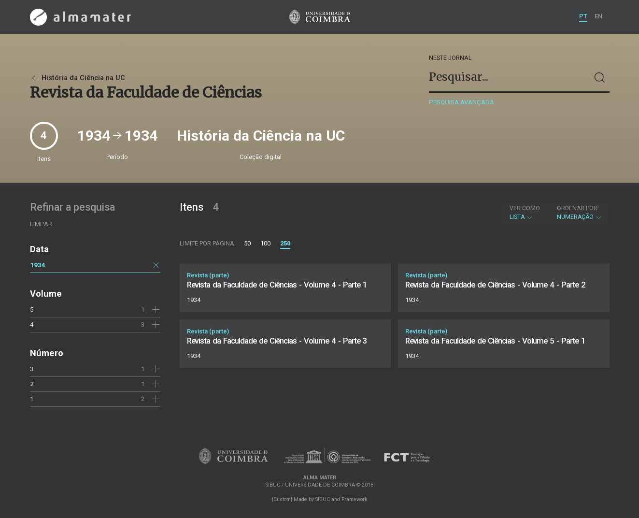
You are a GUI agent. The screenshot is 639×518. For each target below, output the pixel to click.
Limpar (41, 224)
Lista (525, 212)
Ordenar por (577, 208)
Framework (354, 499)
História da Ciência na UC (77, 78)
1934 (37, 265)
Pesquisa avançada (461, 102)
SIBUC (322, 499)
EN (598, 16)
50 (247, 243)
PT (583, 16)
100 (265, 243)
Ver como (525, 208)
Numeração (579, 212)
